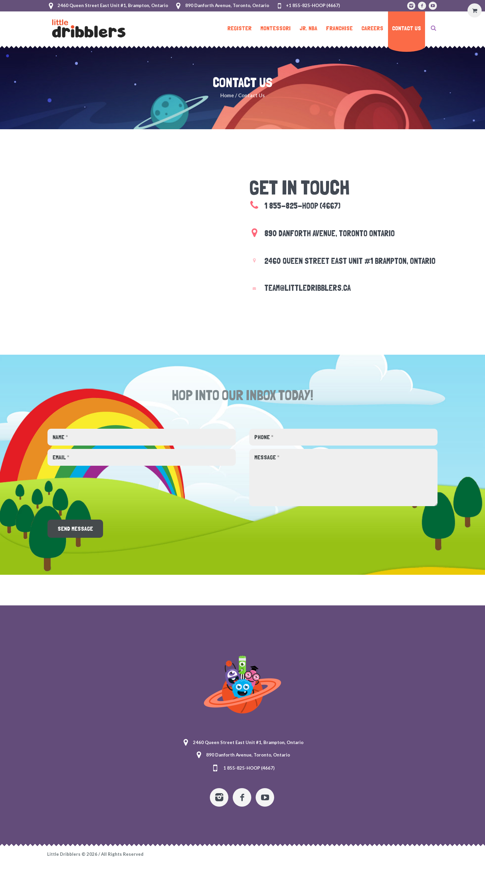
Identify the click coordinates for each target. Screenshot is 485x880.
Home (227, 95)
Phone (263, 437)
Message (267, 457)
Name (60, 437)
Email (61, 457)
